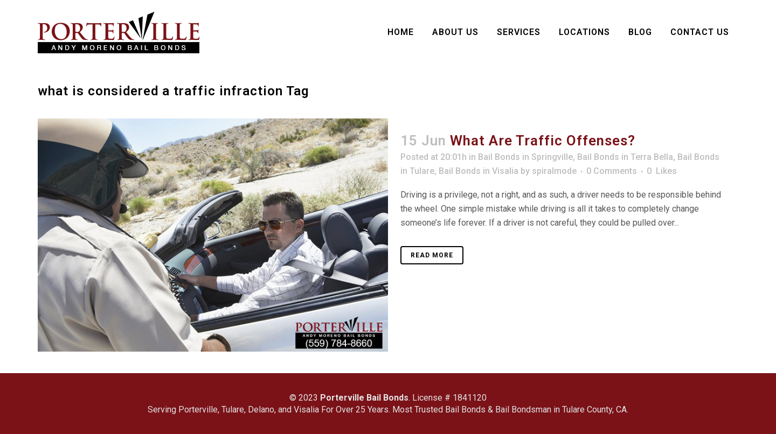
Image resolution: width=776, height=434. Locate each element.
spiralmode (554, 171)
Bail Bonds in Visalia (478, 171)
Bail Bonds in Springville (525, 157)
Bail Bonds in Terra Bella (625, 157)
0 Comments (611, 171)
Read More (432, 255)
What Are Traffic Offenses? (542, 140)
